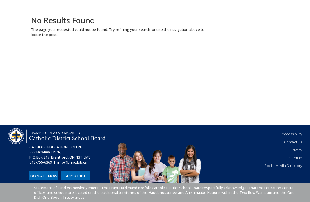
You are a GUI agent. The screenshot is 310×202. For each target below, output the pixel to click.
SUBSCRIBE (75, 175)
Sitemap (295, 157)
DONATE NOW (44, 175)
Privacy (296, 149)
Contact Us (293, 141)
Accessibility (292, 133)
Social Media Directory (283, 165)
